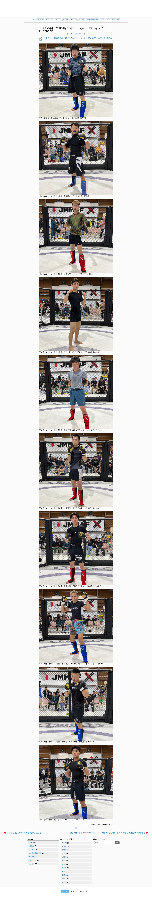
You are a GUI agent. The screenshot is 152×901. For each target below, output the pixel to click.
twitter (65, 891)
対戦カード (74, 20)
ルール (102, 20)
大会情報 (65, 20)
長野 (63, 875)
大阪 (63, 857)
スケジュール (49, 20)
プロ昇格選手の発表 (92, 20)
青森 (63, 878)
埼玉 (76, 828)
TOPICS (31, 842)
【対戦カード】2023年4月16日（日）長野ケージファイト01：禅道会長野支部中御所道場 (107, 833)
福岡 (63, 871)
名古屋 (64, 850)
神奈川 (64, 868)
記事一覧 (40, 20)
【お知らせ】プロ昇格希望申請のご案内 (24, 833)
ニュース (58, 20)
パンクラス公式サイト (113, 20)
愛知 (63, 860)
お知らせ (31, 846)
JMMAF (64, 843)
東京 (63, 864)
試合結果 (81, 20)
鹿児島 (64, 882)
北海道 (64, 846)
